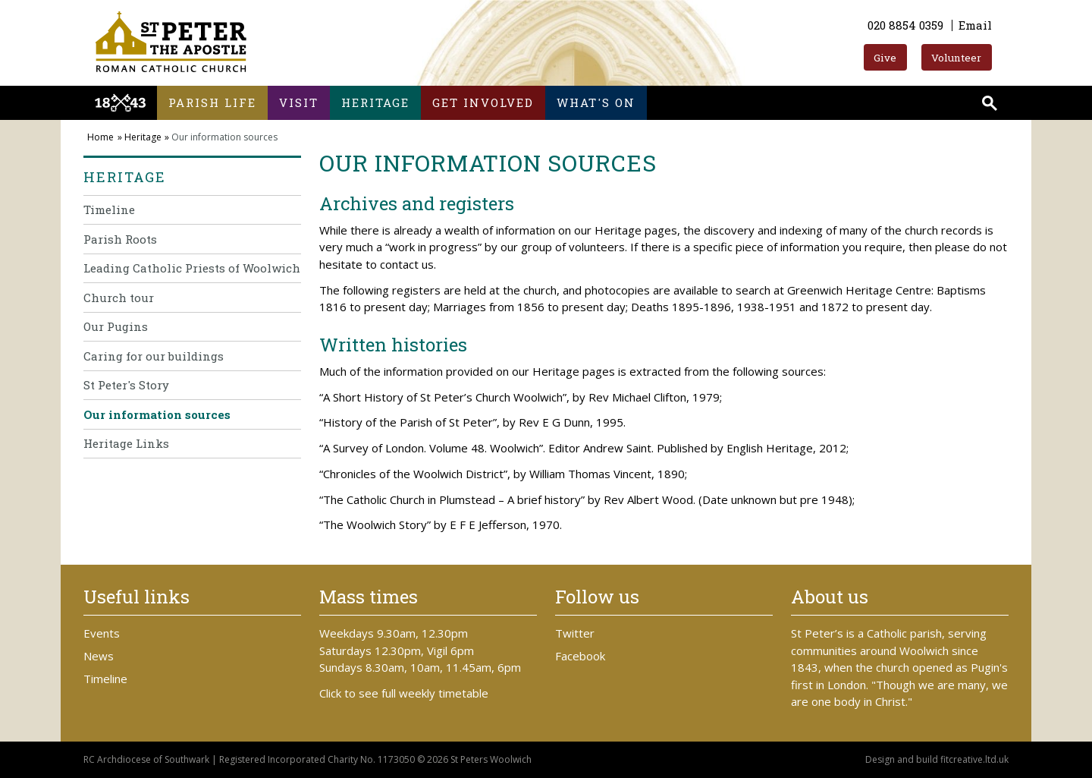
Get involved (483, 102)
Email (975, 25)
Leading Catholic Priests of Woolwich (191, 268)
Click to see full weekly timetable (403, 693)
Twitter (575, 633)
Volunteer (956, 58)
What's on (596, 102)
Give (885, 58)
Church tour (118, 297)
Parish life (212, 102)
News (98, 655)
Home (100, 137)
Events (101, 633)
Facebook (580, 655)
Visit (298, 102)
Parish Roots (120, 239)
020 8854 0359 (905, 25)
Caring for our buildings (153, 356)
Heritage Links (126, 443)
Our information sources (157, 414)
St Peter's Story (126, 385)
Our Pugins (115, 326)
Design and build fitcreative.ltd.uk (937, 759)
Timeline (109, 209)
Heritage (375, 102)
